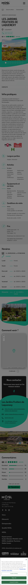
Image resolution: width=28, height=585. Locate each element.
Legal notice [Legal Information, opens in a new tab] (9, 571)
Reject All (14, 578)
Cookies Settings (14, 574)
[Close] (26, 560)
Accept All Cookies (14, 582)
